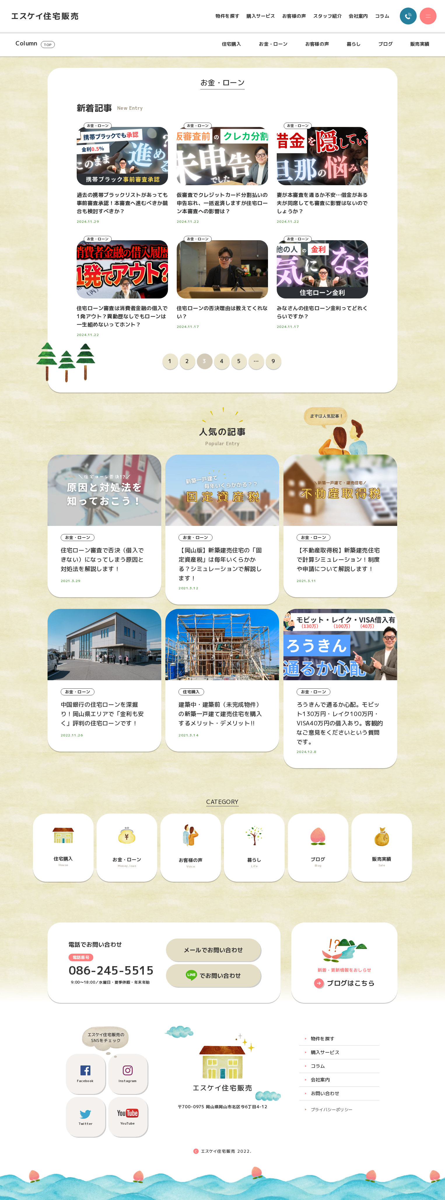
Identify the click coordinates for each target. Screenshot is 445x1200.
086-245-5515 (111, 970)
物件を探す (227, 16)
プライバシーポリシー (332, 1109)
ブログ (386, 44)
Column (35, 43)
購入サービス (260, 16)
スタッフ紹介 (327, 16)
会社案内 (358, 16)
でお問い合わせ (220, 975)
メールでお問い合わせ (213, 950)
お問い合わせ (325, 1093)
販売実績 (420, 44)
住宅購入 (231, 44)
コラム (382, 16)
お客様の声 (294, 16)
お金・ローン (273, 44)
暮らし (354, 44)
